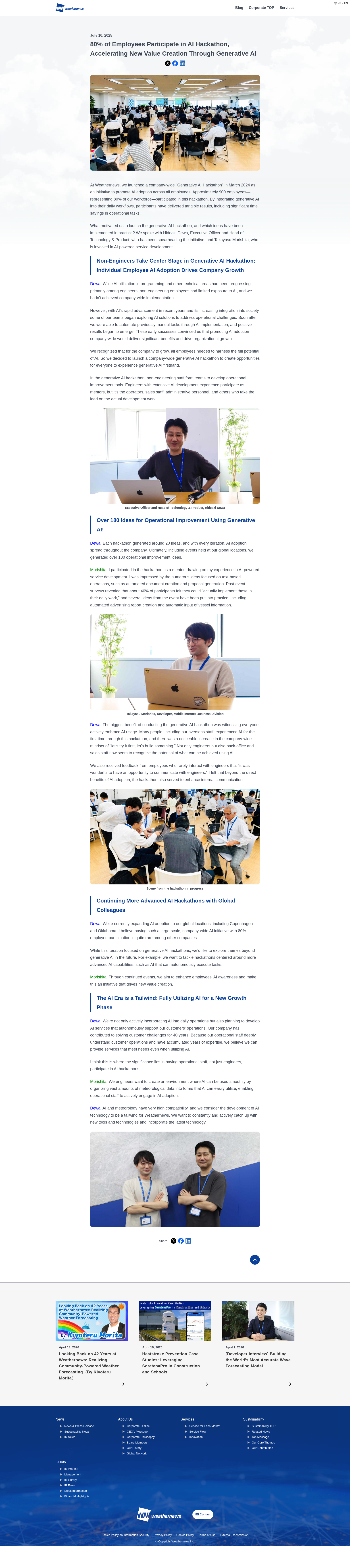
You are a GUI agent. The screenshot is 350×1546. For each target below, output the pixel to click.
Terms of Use (207, 1535)
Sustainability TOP (263, 1426)
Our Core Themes (263, 1442)
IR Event (69, 1485)
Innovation (196, 1437)
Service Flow (197, 1431)
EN (346, 3)
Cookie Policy (185, 1535)
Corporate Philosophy (141, 1437)
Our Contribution (262, 1448)
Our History (134, 1448)
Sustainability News (77, 1431)
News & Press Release (79, 1426)
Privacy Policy (163, 1535)
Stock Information (75, 1490)
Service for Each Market (204, 1426)
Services (287, 8)
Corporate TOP (261, 8)
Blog (239, 8)
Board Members (137, 1442)
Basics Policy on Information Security (125, 1535)
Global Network (137, 1453)
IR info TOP (71, 1469)
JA (340, 3)
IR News (69, 1437)
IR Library (70, 1479)
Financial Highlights (77, 1496)
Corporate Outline (138, 1426)
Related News (261, 1431)
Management (72, 1474)
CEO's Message (137, 1431)
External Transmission (234, 1535)
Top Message (260, 1437)
